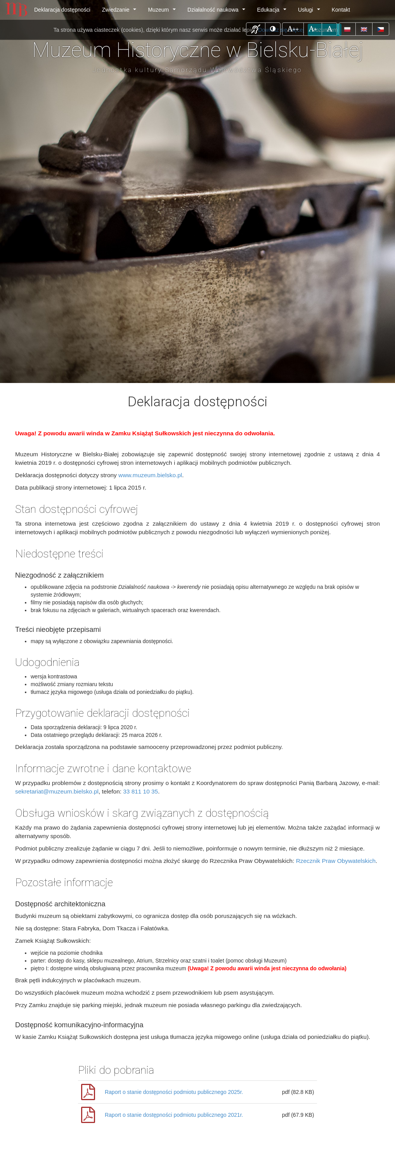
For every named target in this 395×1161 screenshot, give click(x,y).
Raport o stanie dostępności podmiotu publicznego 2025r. (174, 1092)
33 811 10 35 (140, 791)
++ (295, 28)
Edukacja (273, 12)
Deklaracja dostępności (62, 10)
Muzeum (163, 12)
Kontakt (341, 10)
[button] (255, 29)
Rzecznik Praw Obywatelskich (336, 860)
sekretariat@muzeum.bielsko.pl (57, 791)
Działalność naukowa (217, 12)
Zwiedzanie (120, 12)
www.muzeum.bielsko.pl (150, 475)
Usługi (310, 12)
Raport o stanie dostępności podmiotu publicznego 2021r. (174, 1115)
